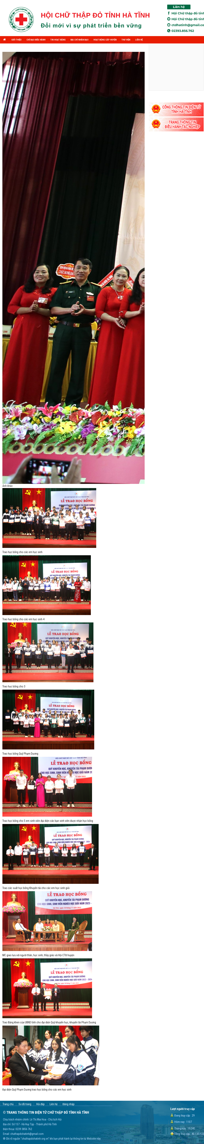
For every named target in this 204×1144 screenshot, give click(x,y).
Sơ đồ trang (25, 1104)
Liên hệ (54, 1104)
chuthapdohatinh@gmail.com (27, 1133)
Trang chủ (8, 1104)
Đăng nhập (69, 1104)
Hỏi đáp (40, 1104)
